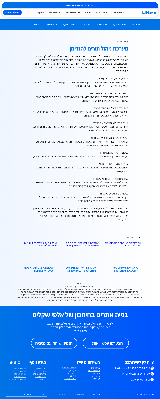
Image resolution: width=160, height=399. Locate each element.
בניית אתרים (136, 25)
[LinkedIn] (19, 362)
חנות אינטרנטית (102, 25)
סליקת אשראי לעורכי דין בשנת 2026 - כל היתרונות (38, 269)
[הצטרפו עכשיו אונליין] (106, 343)
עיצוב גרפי (38, 25)
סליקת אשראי (52, 25)
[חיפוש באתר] (27, 394)
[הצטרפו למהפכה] (12, 12)
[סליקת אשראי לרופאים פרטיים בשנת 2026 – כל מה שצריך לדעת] (80, 252)
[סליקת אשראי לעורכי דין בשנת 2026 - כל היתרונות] (38, 252)
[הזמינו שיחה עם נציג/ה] (54, 343)
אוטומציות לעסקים (70, 25)
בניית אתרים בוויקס (120, 25)
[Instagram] (15, 362)
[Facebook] (11, 362)
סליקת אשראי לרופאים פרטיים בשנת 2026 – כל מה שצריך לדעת (80, 269)
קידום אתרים (86, 25)
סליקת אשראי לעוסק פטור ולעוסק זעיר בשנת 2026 (125, 269)
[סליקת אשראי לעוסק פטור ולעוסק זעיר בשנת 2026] (122, 252)
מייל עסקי (96, 373)
